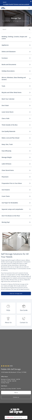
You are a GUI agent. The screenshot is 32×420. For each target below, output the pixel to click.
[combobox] (16, 417)
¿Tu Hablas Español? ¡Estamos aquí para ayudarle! (16, 4)
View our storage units (16, 293)
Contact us (16, 397)
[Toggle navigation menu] (29, 8)
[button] (16, 37)
